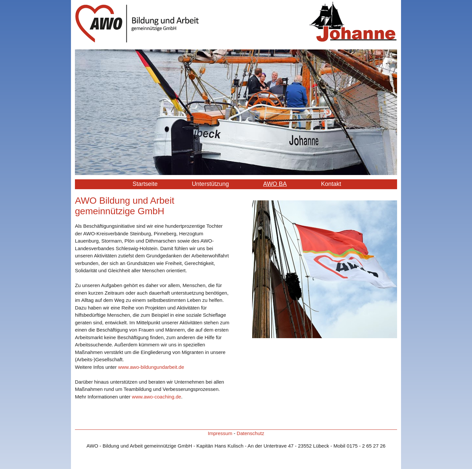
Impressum (220, 433)
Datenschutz (250, 433)
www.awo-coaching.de (156, 396)
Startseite (144, 184)
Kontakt (331, 184)
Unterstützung (210, 184)
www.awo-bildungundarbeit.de (151, 367)
